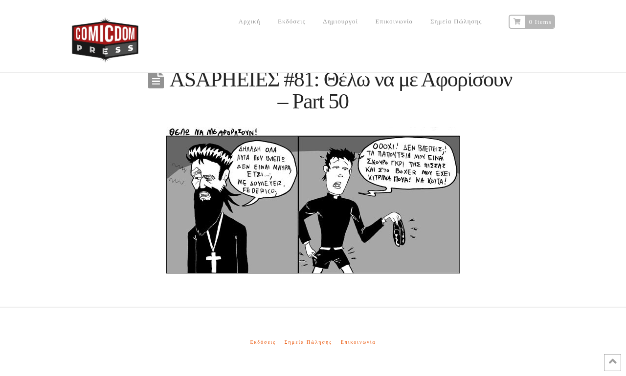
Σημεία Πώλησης (308, 342)
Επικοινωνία (358, 342)
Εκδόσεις (263, 342)
